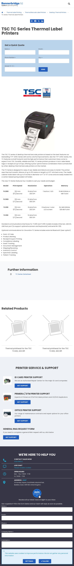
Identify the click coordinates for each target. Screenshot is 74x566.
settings (29, 561)
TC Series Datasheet (23, 274)
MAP (24, 480)
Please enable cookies (22, 468)
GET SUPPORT (22, 386)
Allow (45, 561)
